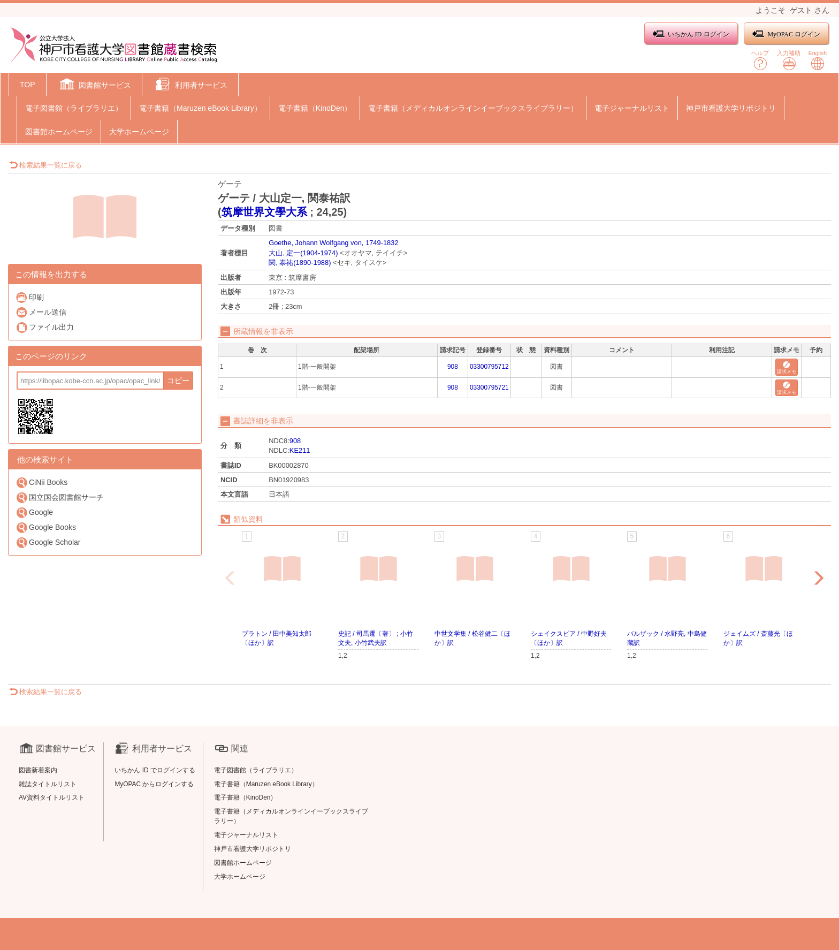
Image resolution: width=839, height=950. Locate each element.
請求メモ (786, 368)
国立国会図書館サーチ (60, 497)
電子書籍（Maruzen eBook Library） (200, 108)
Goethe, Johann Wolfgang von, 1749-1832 (333, 243)
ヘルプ (760, 60)
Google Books (46, 527)
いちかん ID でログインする (155, 770)
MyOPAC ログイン (786, 34)
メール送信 (41, 312)
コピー (178, 380)
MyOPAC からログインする (154, 784)
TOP (27, 84)
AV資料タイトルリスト (52, 797)
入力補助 (788, 60)
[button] (94, 85)
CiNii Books (41, 482)
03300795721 (489, 387)
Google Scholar (48, 542)
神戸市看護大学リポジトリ (731, 108)
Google (34, 512)
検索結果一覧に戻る (45, 165)
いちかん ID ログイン (691, 34)
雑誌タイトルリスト (48, 784)
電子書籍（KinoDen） (315, 108)
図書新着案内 (38, 770)
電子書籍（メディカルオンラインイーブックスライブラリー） (473, 108)
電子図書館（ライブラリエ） (74, 108)
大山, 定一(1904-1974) (303, 253)
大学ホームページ (139, 131)
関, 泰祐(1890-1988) (300, 263)
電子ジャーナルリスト (631, 108)
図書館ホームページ (59, 131)
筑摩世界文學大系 (264, 212)
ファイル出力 (45, 327)
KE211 (299, 450)
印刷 (30, 297)
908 (452, 366)
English (818, 60)
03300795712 (489, 366)
